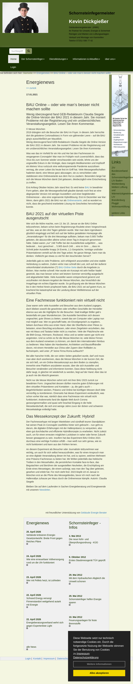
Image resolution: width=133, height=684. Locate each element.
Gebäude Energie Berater (94, 512)
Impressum (83, 653)
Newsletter (44, 489)
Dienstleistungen (58, 59)
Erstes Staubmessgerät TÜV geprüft (87, 560)
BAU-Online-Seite (68, 267)
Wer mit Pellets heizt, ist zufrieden (43, 580)
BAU (87, 187)
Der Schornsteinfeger (32, 59)
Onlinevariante (74, 200)
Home (14, 59)
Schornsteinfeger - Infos (85, 525)
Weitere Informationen (99, 664)
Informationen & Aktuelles (86, 59)
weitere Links (118, 214)
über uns (110, 59)
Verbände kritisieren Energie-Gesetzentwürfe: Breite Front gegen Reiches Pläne (44, 538)
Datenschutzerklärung (86, 657)
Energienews (37, 523)
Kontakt (37, 658)
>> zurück (31, 88)
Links (116, 162)
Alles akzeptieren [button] (99, 673)
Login (13, 67)
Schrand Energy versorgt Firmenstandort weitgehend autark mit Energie (43, 601)
